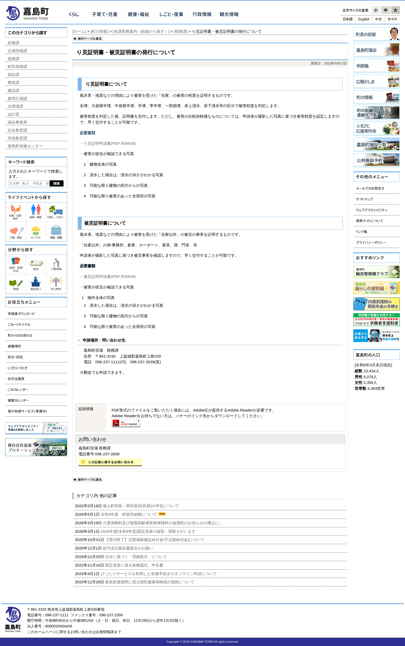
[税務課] (180, 31)
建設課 (13, 90)
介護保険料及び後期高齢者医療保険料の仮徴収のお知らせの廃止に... (163, 523)
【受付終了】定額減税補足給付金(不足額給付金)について (155, 539)
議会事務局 (17, 122)
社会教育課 (17, 130)
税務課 (13, 58)
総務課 (13, 43)
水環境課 (15, 106)
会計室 (13, 114)
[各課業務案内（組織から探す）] (141, 31)
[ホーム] (79, 31)
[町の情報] (99, 31)
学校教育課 (17, 138)
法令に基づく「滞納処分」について (136, 556)
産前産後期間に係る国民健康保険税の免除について (150, 582)
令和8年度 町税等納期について (129, 514)
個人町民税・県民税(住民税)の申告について (141, 506)
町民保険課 (17, 66)
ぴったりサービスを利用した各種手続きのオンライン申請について (159, 573)
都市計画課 (17, 98)
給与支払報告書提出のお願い (128, 548)
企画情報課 (17, 51)
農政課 (13, 82)
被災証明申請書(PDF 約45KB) (110, 276)
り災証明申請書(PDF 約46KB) (110, 143)
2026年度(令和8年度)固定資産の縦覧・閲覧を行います (149, 531)
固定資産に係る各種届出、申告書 (134, 565)
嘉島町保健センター (25, 146)
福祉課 (13, 74)
